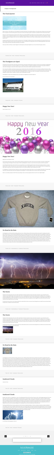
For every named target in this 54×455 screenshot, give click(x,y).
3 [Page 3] (27, 436)
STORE (32, 450)
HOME (19, 450)
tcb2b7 (13, 55)
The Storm (6, 292)
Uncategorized (17, 55)
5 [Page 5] (30, 436)
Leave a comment (22, 55)
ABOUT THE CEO (23, 450)
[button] (45, 3)
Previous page (6, 436)
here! (16, 421)
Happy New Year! (8, 106)
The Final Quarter (9, 14)
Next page (48, 436)
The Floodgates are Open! (11, 61)
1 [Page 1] (23, 436)
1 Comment (20, 100)
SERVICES (28, 450)
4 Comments (20, 427)
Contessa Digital (33, 454)
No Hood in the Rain (9, 230)
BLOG (35, 450)
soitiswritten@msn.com (15, 248)
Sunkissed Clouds (8, 379)
